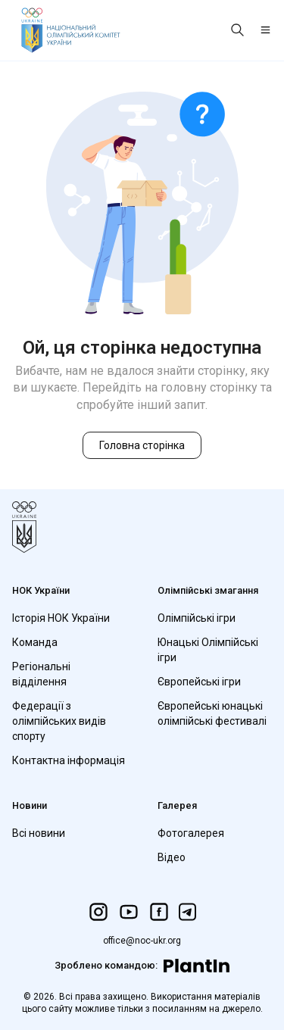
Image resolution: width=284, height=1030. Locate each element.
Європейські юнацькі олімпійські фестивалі (212, 713)
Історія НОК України (61, 618)
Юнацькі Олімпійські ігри (208, 649)
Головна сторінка (142, 445)
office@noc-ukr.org (142, 940)
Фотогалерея (191, 833)
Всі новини (38, 833)
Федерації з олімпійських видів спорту (59, 721)
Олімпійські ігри (197, 618)
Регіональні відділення (41, 674)
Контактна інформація (68, 760)
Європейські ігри (199, 682)
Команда (35, 642)
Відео (172, 857)
